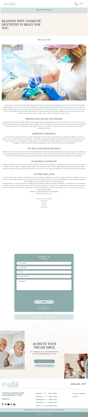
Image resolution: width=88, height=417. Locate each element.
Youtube (44, 205)
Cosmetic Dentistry (79, 394)
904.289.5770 (44, 309)
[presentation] (29, 295)
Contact (75, 397)
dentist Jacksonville (21, 109)
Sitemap (61, 410)
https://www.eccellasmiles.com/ (74, 188)
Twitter (44, 203)
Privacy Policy (55, 410)
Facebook (44, 201)
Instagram (44, 207)
